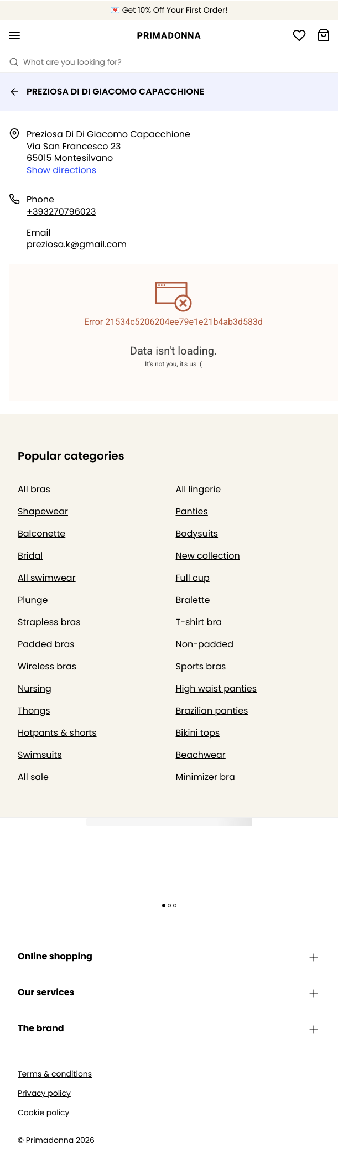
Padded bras (46, 644)
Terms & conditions (55, 1074)
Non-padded (205, 644)
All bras (34, 489)
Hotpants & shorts (57, 732)
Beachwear (201, 754)
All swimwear (47, 577)
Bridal (30, 555)
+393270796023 (61, 211)
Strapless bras (49, 622)
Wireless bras (47, 666)
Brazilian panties (212, 710)
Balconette (41, 533)
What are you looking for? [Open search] (65, 61)
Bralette (193, 600)
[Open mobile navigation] (14, 35)
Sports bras (201, 666)
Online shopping (169, 957)
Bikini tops (198, 732)
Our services (169, 993)
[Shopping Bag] (323, 35)
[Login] (299, 35)
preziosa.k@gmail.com (77, 244)
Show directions (61, 170)
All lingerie (198, 489)
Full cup (193, 577)
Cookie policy (44, 1113)
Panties (192, 511)
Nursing (34, 688)
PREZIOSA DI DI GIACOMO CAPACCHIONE (106, 91)
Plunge (33, 600)
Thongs (34, 710)
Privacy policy (44, 1093)
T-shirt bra (199, 622)
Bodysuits (197, 533)
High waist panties (216, 688)
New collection (208, 555)
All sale (33, 777)
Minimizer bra (205, 777)
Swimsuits (40, 754)
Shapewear (43, 511)
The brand (169, 1029)
